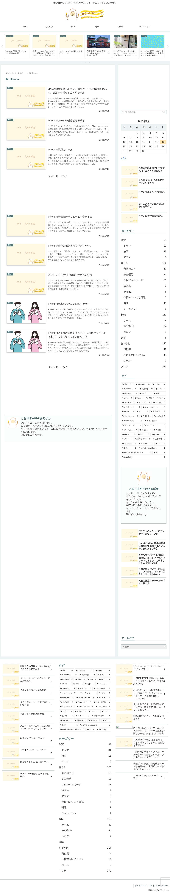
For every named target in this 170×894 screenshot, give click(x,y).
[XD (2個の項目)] (160, 444)
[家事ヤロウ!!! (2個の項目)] (143, 439)
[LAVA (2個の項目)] (129, 448)
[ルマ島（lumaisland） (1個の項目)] (152, 448)
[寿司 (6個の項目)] (159, 393)
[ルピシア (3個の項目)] (145, 430)
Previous (2, 46)
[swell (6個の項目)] (145, 393)
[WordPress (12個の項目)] (129, 389)
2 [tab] (85, 62)
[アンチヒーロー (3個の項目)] (130, 416)
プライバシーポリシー (157, 886)
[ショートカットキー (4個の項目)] (153, 407)
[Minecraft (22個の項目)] (143, 384)
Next (168, 46)
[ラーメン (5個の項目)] (128, 403)
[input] (143, 112)
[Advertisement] (58, 190)
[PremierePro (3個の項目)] (132, 421)
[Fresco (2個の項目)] (128, 435)
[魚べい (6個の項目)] (127, 398)
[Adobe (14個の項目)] (159, 384)
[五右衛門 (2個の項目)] (159, 439)
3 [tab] (89, 62)
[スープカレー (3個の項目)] (129, 430)
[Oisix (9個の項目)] (160, 389)
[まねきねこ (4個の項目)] (144, 403)
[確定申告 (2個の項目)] (146, 444)
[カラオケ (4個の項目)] (159, 403)
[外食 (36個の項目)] (127, 384)
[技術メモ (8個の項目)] (129, 393)
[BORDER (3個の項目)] (157, 412)
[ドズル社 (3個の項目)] (159, 416)
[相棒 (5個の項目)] (161, 398)
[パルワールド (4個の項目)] (131, 407)
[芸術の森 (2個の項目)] (129, 444)
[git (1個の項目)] (159, 453)
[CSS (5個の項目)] (150, 398)
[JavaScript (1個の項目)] (143, 457)
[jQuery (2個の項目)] (158, 435)
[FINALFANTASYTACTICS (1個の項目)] (136, 453)
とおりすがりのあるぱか (36, 418)
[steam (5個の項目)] (139, 398)
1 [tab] (81, 62)
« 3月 (124, 158)
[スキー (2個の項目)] (127, 439)
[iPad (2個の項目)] (144, 435)
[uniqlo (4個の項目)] (128, 412)
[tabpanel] (17, 46)
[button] (163, 112)
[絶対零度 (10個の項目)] (146, 389)
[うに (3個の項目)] (142, 412)
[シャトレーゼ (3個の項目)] (132, 425)
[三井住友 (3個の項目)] (146, 416)
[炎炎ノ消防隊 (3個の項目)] (155, 421)
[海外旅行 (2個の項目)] (159, 430)
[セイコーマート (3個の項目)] (154, 425)
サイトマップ (140, 886)
